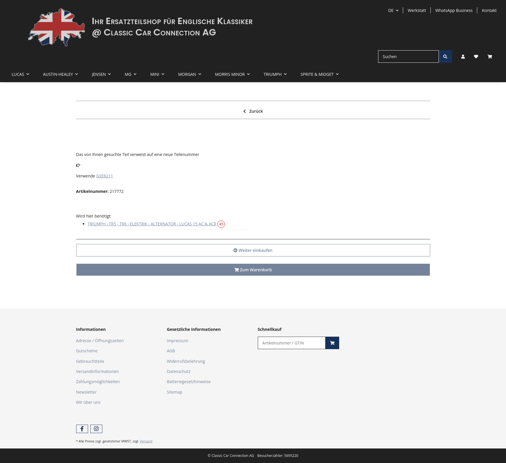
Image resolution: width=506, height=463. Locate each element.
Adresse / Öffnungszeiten (100, 340)
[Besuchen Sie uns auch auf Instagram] (96, 429)
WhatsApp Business (454, 10)
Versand (146, 441)
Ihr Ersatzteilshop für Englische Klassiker (172, 20)
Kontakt (489, 10)
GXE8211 (104, 176)
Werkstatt (417, 10)
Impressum (177, 340)
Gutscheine (87, 350)
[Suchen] (408, 56)
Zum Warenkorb (253, 269)
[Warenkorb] (492, 56)
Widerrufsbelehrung (186, 361)
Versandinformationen (97, 371)
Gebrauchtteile (90, 361)
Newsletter (86, 392)
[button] (463, 56)
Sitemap (174, 392)
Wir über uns (88, 402)
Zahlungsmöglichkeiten (98, 381)
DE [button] (391, 10)
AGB (171, 350)
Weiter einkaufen (252, 250)
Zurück (253, 111)
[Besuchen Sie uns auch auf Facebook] (82, 429)
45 (221, 224)
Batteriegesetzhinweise (189, 381)
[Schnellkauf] (292, 343)
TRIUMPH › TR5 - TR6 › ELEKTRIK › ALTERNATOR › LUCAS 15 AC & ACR (152, 224)
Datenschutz (178, 371)
